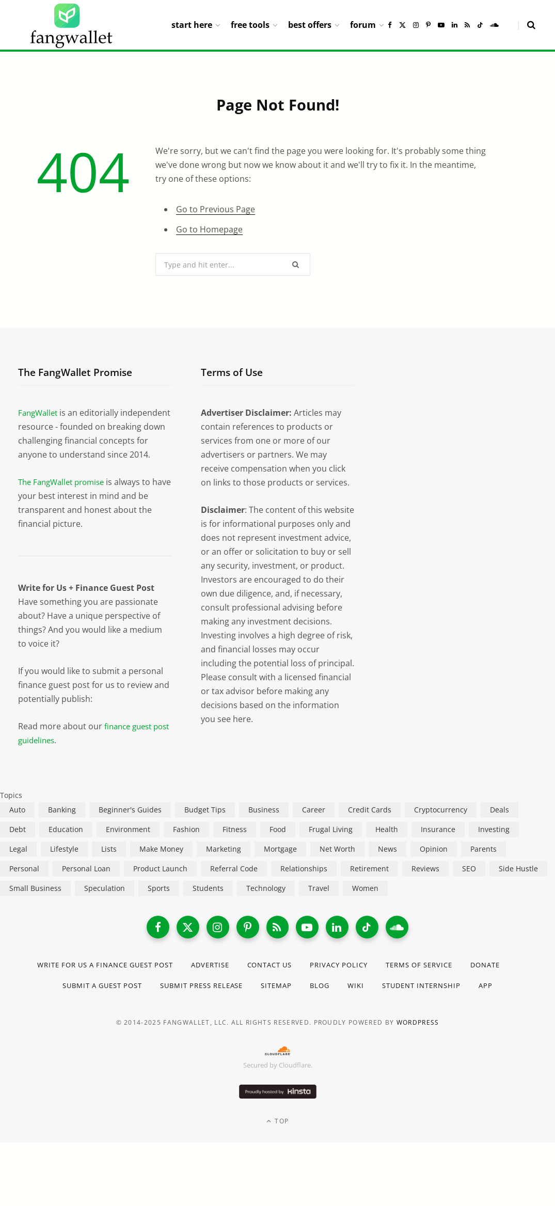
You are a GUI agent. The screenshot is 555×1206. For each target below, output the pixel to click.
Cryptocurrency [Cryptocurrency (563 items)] (440, 823)
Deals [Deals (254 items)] (499, 823)
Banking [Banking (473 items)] (62, 823)
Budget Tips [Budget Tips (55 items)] (205, 823)
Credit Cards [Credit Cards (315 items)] (369, 823)
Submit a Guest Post (115, 1002)
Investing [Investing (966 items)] (494, 843)
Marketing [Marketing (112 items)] (223, 863)
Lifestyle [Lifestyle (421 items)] (64, 863)
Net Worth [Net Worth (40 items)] (337, 863)
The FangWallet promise (65, 496)
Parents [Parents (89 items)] (483, 863)
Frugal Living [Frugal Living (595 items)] (331, 843)
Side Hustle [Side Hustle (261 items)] (518, 882)
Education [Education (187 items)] (66, 843)
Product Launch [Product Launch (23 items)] (160, 882)
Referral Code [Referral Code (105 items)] (234, 882)
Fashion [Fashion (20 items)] (186, 843)
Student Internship (459, 1002)
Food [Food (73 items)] (277, 843)
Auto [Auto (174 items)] (17, 823)
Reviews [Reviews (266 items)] (425, 882)
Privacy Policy (371, 981)
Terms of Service (458, 981)
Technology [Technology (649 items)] (266, 902)
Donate (37, 1002)
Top (277, 1138)
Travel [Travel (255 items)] (318, 902)
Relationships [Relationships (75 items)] (303, 882)
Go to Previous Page (215, 209)
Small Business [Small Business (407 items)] (35, 902)
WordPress (418, 1039)
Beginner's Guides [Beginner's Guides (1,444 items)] (130, 823)
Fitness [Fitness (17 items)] (235, 843)
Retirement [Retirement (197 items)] (369, 882)
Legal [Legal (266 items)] (18, 863)
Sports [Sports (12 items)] (159, 902)
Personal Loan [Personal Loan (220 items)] (86, 882)
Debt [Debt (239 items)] (17, 843)
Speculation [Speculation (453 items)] (104, 902)
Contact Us (297, 981)
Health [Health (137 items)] (386, 843)
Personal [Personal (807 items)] (24, 882)
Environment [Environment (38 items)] (128, 843)
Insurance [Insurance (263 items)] (438, 843)
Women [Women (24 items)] (365, 902)
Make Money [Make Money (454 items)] (161, 863)
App (527, 1002)
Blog (351, 1002)
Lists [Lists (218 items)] (109, 863)
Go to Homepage (209, 229)
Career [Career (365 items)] (313, 823)
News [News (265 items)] (387, 863)
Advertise (232, 981)
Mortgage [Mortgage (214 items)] (280, 863)
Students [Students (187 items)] (208, 902)
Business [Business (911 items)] (263, 823)
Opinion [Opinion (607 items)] (434, 863)
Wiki (389, 1002)
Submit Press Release (224, 1002)
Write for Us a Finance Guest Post (118, 981)
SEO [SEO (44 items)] (469, 882)
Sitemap (305, 1002)
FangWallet (39, 412)
